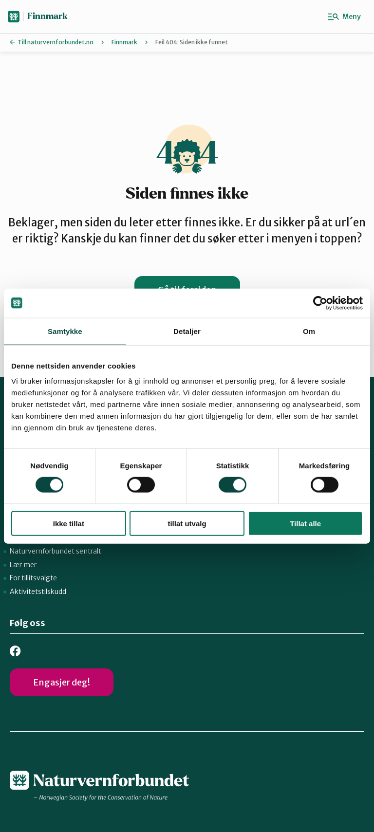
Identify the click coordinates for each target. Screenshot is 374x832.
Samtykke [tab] (65, 331)
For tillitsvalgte (33, 577)
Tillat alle (305, 523)
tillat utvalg (187, 523)
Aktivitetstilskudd (38, 591)
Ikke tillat (68, 523)
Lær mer (23, 564)
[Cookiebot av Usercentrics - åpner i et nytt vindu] (320, 303)
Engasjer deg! (61, 682)
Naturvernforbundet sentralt (55, 551)
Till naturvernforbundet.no (56, 42)
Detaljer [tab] (187, 331)
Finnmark (47, 16)
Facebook (15, 651)
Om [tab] (309, 331)
